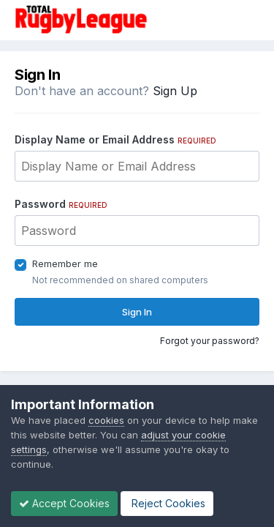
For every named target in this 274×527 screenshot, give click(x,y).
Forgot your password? (209, 340)
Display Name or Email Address (115, 139)
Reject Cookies (167, 503)
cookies (106, 420)
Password (61, 204)
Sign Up (175, 90)
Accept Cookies (64, 503)
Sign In (137, 312)
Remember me (65, 263)
